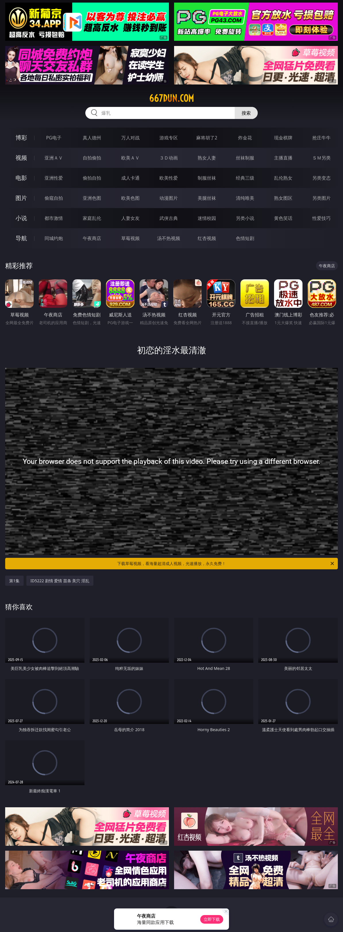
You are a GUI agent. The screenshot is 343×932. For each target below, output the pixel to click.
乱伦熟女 (283, 178)
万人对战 (130, 137)
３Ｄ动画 (168, 158)
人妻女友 (130, 218)
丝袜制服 (245, 158)
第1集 (14, 580)
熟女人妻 (207, 158)
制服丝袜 (207, 178)
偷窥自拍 (54, 198)
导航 (21, 238)
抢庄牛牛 (321, 137)
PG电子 (53, 137)
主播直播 (283, 158)
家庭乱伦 (92, 218)
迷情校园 (207, 218)
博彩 (21, 137)
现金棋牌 (283, 137)
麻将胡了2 (206, 137)
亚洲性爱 (54, 178)
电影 (21, 178)
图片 (21, 198)
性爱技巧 (321, 218)
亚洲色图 (92, 198)
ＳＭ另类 (321, 158)
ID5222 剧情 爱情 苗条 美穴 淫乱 (59, 580)
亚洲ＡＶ (54, 158)
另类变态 (321, 178)
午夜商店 (92, 238)
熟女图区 (283, 198)
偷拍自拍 (92, 178)
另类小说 (245, 218)
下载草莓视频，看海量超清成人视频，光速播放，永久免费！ (226, 563)
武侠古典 (168, 218)
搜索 (246, 113)
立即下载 (212, 919)
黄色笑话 (283, 218)
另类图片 (321, 198)
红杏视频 (207, 238)
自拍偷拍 (92, 158)
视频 (21, 158)
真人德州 (92, 137)
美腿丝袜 (207, 198)
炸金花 (245, 137)
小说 (21, 218)
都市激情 (54, 218)
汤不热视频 (168, 238)
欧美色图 (130, 198)
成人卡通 (130, 178)
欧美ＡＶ (130, 158)
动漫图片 (168, 198)
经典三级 (245, 178)
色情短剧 (245, 238)
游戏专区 (168, 137)
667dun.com (171, 98)
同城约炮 (54, 238)
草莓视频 (130, 238)
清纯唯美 (245, 198)
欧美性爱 (168, 178)
